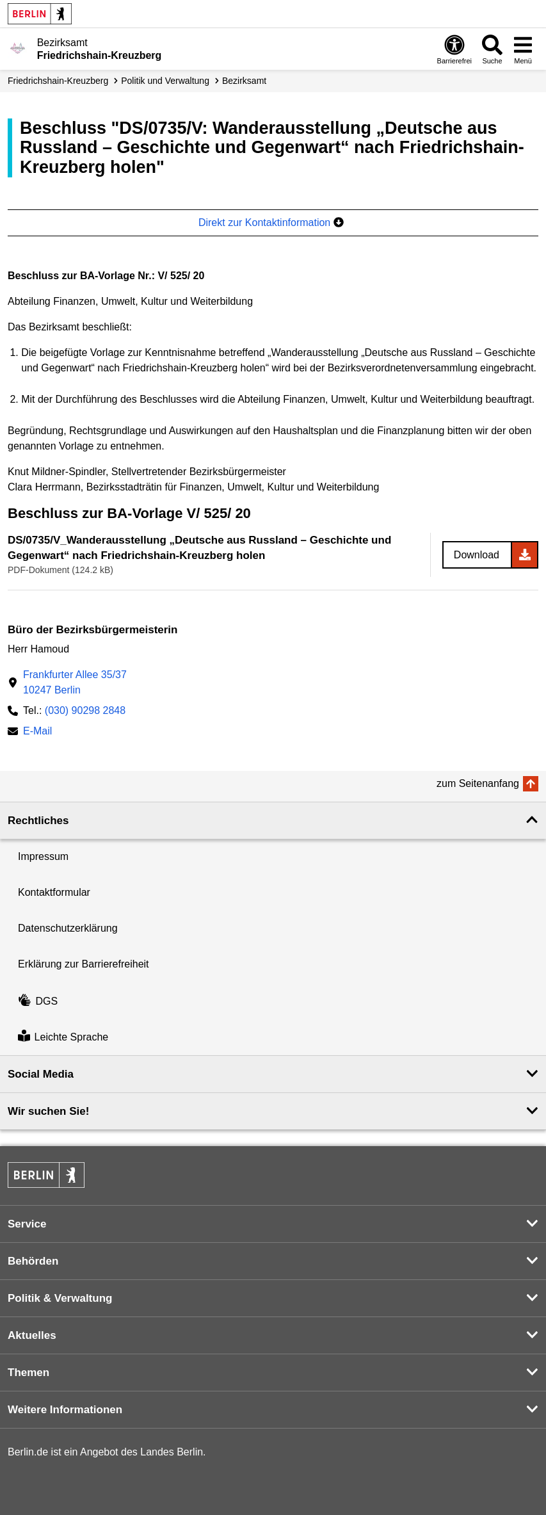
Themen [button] (28, 1372)
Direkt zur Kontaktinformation (271, 222)
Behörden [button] (33, 1261)
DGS (38, 1001)
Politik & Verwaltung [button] (60, 1298)
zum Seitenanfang (478, 783)
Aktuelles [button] (32, 1335)
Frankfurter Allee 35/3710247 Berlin (75, 682)
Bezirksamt (244, 81)
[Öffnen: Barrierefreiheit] (454, 49)
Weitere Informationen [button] (65, 1410)
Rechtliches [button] (38, 820)
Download (476, 554)
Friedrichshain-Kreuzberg (58, 81)
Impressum (43, 856)
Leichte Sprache (63, 1037)
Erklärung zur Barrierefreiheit (83, 964)
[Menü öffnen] (523, 49)
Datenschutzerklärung (68, 928)
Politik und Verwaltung (165, 81)
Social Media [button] (41, 1074)
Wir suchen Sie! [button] (48, 1111)
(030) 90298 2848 (85, 710)
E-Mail (37, 732)
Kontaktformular (54, 892)
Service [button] (27, 1224)
